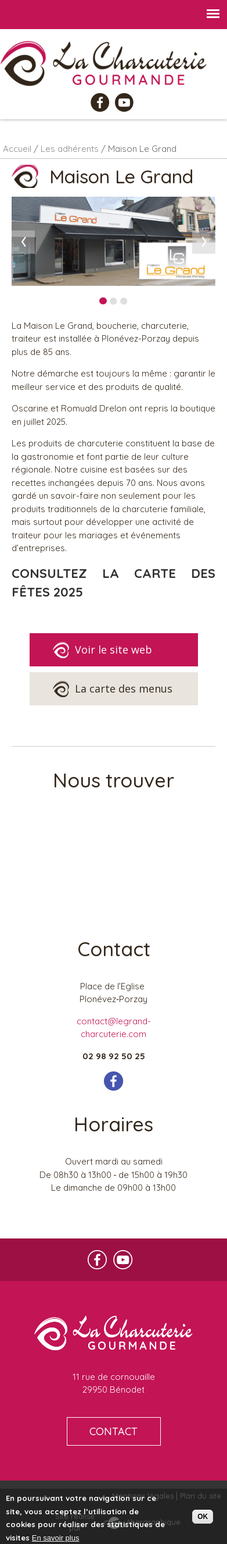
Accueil (17, 148)
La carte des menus (112, 689)
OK (202, 1517)
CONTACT (113, 1431)
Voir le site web (102, 650)
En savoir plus (56, 1538)
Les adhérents (70, 148)
